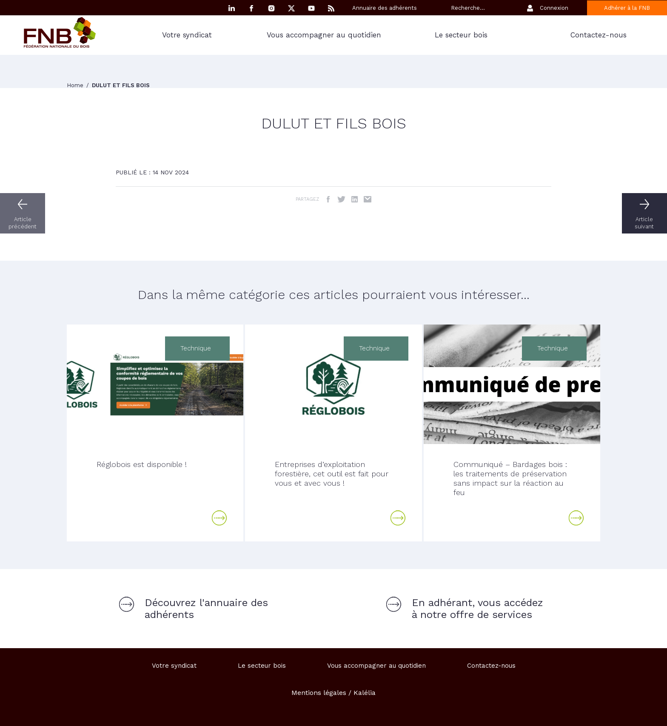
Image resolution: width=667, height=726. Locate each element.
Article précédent (21, 223)
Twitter (341, 199)
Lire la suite (219, 518)
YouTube (311, 8)
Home (76, 85)
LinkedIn (355, 199)
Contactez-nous (598, 35)
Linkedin (231, 8)
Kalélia (364, 693)
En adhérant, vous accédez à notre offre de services (477, 609)
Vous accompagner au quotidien (324, 35)
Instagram (271, 8)
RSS (331, 8)
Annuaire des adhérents (384, 8)
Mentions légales (318, 693)
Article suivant (646, 223)
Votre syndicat (187, 35)
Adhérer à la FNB (627, 8)
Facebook (251, 8)
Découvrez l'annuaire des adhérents (206, 609)
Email (368, 199)
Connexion (554, 8)
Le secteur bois (461, 35)
